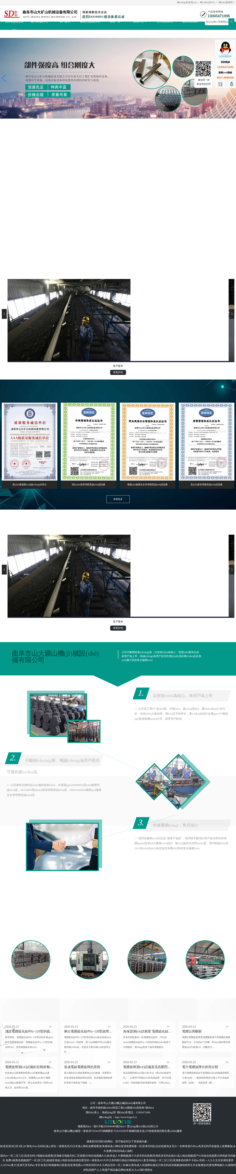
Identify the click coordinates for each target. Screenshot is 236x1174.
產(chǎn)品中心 (207, 2)
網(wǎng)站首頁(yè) (187, 2)
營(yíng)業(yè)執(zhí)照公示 (142, 1126)
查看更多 (118, 499)
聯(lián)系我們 (226, 2)
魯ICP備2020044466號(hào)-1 (110, 1126)
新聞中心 (140, 21)
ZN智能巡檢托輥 (155, 1131)
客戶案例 (64, 21)
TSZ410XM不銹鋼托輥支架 (129, 1131)
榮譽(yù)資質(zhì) (90, 21)
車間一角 (115, 21)
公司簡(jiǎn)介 (165, 21)
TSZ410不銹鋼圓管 (102, 1131)
